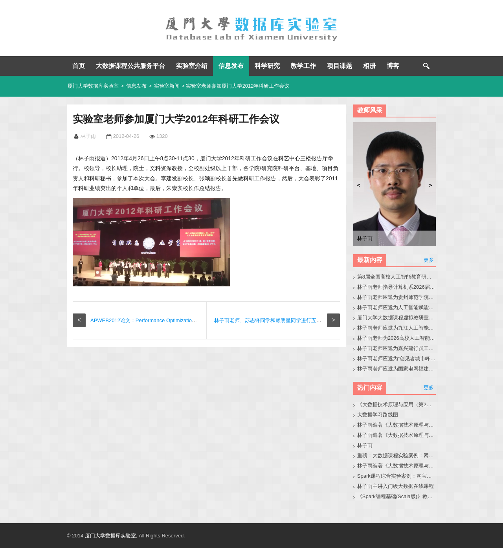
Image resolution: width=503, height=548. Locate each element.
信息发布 (231, 65)
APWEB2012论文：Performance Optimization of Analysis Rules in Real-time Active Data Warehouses (205, 320)
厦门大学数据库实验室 (93, 86)
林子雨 (365, 445)
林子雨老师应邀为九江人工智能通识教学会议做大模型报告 (396, 328)
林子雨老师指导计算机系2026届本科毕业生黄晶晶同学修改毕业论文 (396, 287)
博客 (393, 65)
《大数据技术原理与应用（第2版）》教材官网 (396, 404)
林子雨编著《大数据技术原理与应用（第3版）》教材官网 (396, 425)
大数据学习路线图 (377, 415)
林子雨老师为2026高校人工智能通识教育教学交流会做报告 (396, 338)
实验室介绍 (191, 65)
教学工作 (303, 65)
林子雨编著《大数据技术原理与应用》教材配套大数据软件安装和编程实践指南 (396, 435)
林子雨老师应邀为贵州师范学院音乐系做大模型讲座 (396, 297)
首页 (78, 65)
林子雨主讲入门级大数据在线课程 (395, 486)
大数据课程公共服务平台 (130, 65)
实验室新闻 (167, 86)
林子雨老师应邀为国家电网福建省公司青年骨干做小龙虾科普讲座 (396, 369)
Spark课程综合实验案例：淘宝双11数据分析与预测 (396, 476)
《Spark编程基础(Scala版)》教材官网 (396, 496)
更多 (429, 260)
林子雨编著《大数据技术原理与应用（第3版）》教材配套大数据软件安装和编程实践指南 (396, 466)
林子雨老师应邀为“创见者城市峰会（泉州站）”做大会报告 (396, 358)
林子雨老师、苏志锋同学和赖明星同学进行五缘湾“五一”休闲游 (285, 320)
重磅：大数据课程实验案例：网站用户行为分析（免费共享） (396, 455)
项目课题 (339, 65)
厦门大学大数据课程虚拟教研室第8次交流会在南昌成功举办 (396, 318)
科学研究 (267, 65)
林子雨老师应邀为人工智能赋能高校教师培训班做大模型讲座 (396, 307)
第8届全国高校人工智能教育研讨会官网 (396, 277)
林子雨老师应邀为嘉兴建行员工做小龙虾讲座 (396, 348)
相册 (369, 65)
